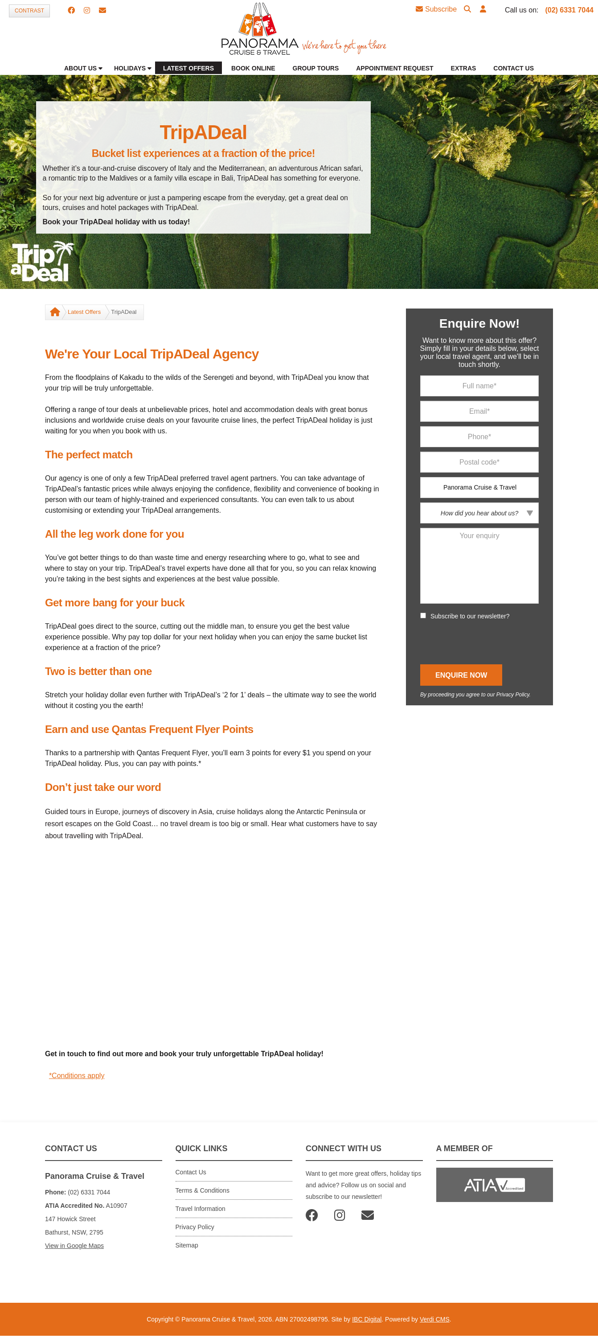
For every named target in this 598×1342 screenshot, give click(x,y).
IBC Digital (366, 1319)
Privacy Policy (512, 695)
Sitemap (187, 1245)
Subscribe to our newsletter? (469, 616)
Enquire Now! (479, 323)
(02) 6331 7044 (569, 10)
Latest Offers (84, 312)
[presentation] (488, 642)
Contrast (29, 11)
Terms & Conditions (202, 1190)
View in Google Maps (74, 1245)
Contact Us (191, 1172)
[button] (483, 9)
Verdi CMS (435, 1319)
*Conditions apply (77, 1075)
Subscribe (436, 9)
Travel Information (200, 1208)
